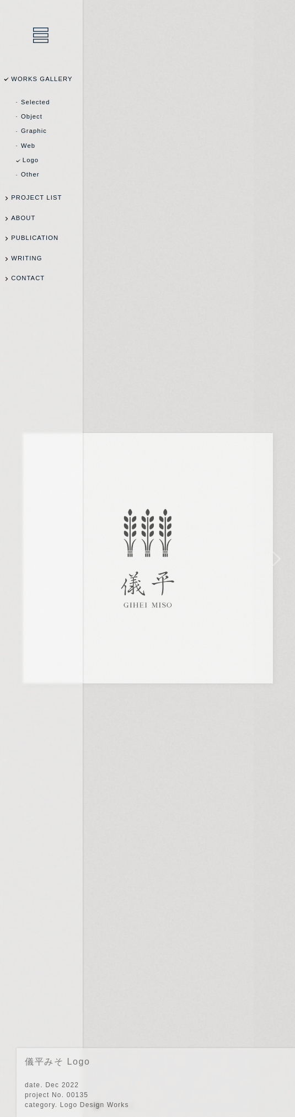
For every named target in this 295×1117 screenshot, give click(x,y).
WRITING (26, 258)
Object (31, 116)
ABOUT (23, 218)
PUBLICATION (34, 237)
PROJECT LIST (36, 197)
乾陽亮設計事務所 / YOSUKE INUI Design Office (41, 36)
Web (28, 145)
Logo (31, 160)
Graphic (34, 130)
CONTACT (28, 278)
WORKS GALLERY (41, 79)
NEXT (274, 558)
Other (30, 174)
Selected (35, 102)
